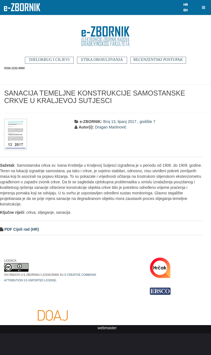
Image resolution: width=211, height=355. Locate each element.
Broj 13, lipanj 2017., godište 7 (129, 121)
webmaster (107, 328)
